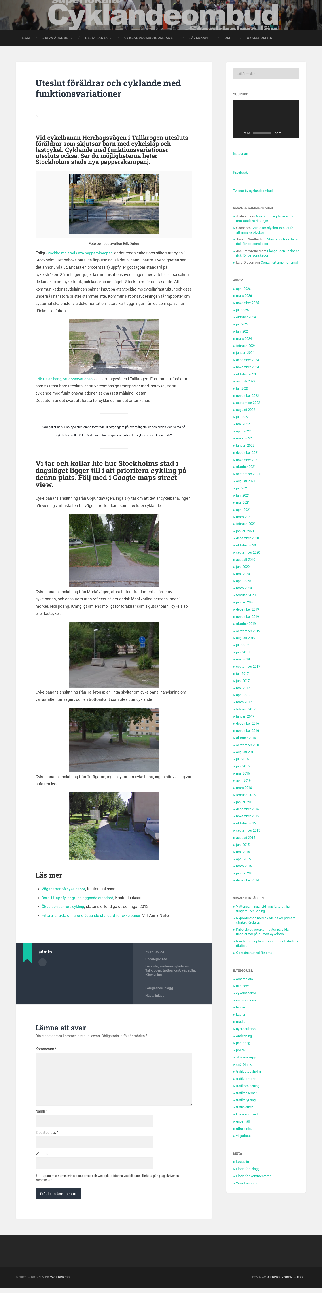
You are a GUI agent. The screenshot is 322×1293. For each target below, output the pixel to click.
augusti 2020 (245, 560)
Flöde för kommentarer (253, 1177)
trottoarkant (171, 971)
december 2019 (247, 610)
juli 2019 (242, 646)
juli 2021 (242, 489)
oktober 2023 (246, 375)
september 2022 (248, 404)
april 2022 (243, 432)
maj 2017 (243, 689)
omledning (244, 1037)
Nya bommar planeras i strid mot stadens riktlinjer (267, 219)
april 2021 (243, 511)
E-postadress (47, 1137)
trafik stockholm (248, 1072)
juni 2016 (243, 767)
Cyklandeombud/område (148, 39)
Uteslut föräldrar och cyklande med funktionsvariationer (112, 89)
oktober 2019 (246, 625)
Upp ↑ (301, 1282)
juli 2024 (242, 325)
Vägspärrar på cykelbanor (64, 889)
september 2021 (248, 475)
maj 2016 (243, 774)
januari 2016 (245, 803)
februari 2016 (246, 796)
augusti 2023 (245, 382)
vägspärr (188, 971)
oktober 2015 (246, 824)
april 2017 (243, 696)
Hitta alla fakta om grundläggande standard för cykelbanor (93, 916)
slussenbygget (247, 1058)
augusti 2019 (245, 639)
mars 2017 (244, 703)
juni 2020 (243, 568)
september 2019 (248, 632)
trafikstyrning (246, 1101)
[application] (266, 120)
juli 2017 (242, 675)
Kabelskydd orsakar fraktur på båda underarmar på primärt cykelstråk (262, 933)
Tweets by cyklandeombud (253, 192)
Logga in (242, 1163)
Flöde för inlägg (247, 1170)
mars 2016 (244, 789)
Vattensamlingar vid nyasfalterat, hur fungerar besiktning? (263, 909)
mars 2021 (244, 518)
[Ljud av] (286, 134)
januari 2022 (245, 446)
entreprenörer (246, 1001)
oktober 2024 (246, 318)
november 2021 (247, 461)
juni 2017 (243, 682)
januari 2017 (245, 717)
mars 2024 (244, 340)
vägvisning (153, 975)
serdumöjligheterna (174, 967)
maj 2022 (243, 425)
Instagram (240, 155)
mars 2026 (244, 297)
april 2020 (243, 582)
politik (241, 1051)
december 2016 (247, 724)
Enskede (151, 967)
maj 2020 (243, 575)
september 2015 (248, 831)
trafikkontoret (246, 1080)
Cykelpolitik (259, 39)
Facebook (240, 173)
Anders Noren (280, 1282)
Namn (42, 1115)
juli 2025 (242, 311)
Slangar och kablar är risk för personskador (267, 242)
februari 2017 (246, 710)
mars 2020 (244, 589)
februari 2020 (246, 596)
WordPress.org (247, 1184)
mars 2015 (244, 867)
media (240, 1023)
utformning (244, 1129)
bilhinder (242, 987)
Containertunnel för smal (279, 263)
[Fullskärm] (293, 134)
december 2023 (247, 361)
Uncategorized (156, 960)
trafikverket (244, 1108)
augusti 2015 (245, 839)
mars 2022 (244, 439)
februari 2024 (246, 347)
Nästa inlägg (155, 996)
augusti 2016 (245, 753)
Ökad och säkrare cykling (64, 907)
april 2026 (243, 290)
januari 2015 (245, 874)
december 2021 (247, 454)
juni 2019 (243, 653)
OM (227, 39)
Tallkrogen (153, 971)
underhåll (243, 1122)
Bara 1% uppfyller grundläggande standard (79, 898)
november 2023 (247, 368)
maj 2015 (243, 853)
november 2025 (247, 304)
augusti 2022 (245, 411)
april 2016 (243, 781)
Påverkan (198, 39)
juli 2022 (242, 418)
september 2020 (248, 553)
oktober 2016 (246, 739)
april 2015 (243, 860)
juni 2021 (243, 496)
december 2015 (247, 810)
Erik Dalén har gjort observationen (65, 379)
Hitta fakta (96, 39)
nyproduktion (246, 1030)
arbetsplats (244, 980)
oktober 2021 (246, 468)
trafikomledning (247, 1087)
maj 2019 (243, 660)
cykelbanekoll (246, 994)
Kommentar (46, 1050)
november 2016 (247, 732)
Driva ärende (55, 39)
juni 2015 (243, 846)
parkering (243, 1044)
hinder (240, 1008)
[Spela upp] (239, 134)
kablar (240, 1015)
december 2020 (247, 539)
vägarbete (243, 1137)
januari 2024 (245, 354)
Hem (26, 39)
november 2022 (247, 397)
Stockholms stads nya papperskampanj (81, 253)
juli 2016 (242, 760)
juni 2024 (243, 332)
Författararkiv (42, 963)
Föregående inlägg (159, 989)
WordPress (60, 1282)
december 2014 (247, 881)
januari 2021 (245, 532)
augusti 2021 (245, 482)
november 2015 (247, 817)
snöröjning (244, 1065)
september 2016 (248, 746)
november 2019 (247, 618)
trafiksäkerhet (246, 1094)
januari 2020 (245, 603)
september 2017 (248, 667)
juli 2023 (242, 389)
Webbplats (44, 1158)
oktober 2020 (246, 546)
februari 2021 (246, 525)
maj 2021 (243, 503)
